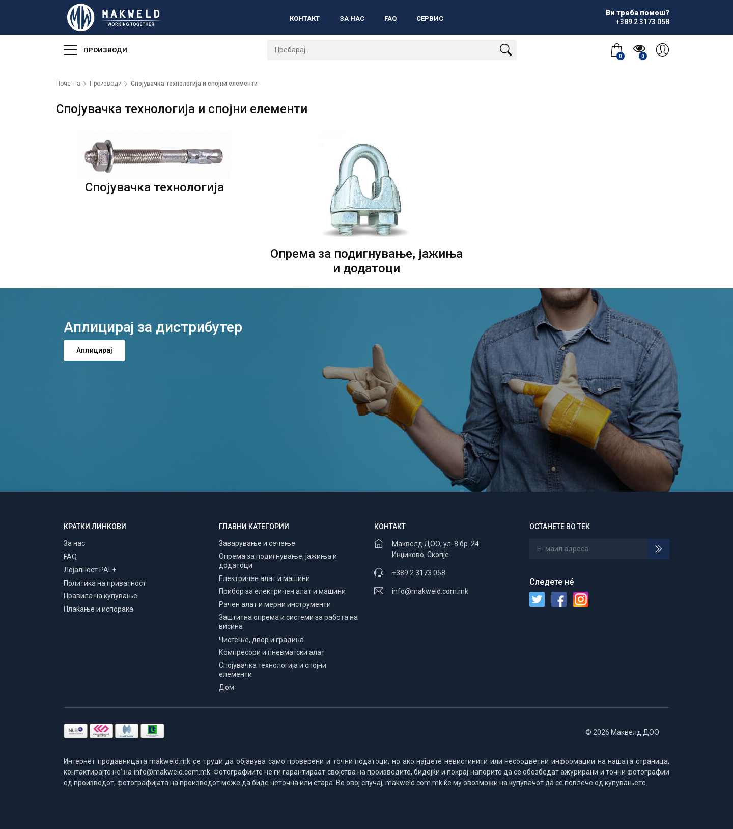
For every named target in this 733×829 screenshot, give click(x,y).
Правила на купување (100, 596)
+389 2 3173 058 (418, 573)
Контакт (305, 18)
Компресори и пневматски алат (272, 652)
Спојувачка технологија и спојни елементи (194, 83)
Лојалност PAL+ (90, 570)
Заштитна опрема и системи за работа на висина (288, 621)
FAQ (390, 18)
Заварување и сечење (257, 543)
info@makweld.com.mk (430, 591)
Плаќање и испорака (98, 609)
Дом (226, 687)
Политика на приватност (105, 583)
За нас (352, 18)
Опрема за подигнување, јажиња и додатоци (278, 560)
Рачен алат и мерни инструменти (275, 604)
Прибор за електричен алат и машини (282, 591)
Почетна (68, 83)
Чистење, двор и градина (261, 639)
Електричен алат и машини (264, 578)
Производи (95, 50)
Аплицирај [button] (94, 350)
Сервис (429, 18)
